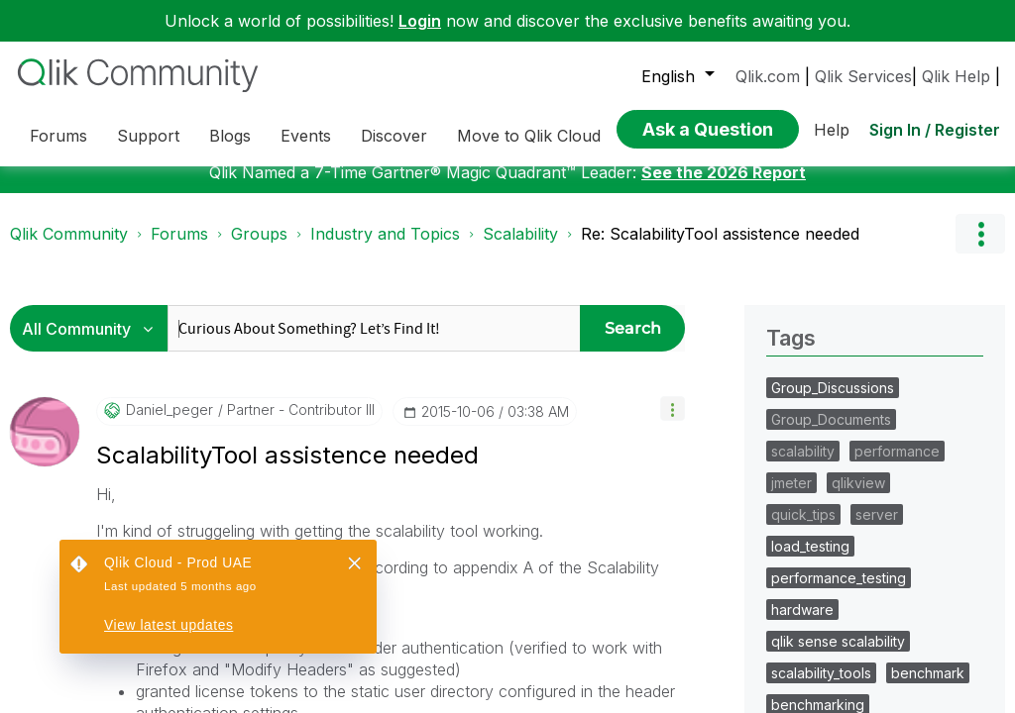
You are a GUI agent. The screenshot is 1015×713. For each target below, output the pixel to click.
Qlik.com (767, 76)
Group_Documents (831, 434)
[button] (672, 423)
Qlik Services (863, 76)
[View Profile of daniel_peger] (169, 425)
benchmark (927, 687)
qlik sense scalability (838, 656)
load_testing (810, 561)
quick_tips (803, 529)
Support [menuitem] (148, 136)
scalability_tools (821, 687)
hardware (802, 624)
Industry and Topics (385, 248)
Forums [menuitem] (58, 136)
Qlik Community (69, 248)
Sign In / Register (934, 130)
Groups (259, 248)
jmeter (791, 497)
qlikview (858, 497)
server (876, 529)
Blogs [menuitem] (230, 136)
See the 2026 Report (723, 187)
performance (897, 466)
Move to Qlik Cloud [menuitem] (529, 136)
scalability (803, 466)
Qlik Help (956, 76)
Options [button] (980, 248)
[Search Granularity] (93, 343)
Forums (179, 248)
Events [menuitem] (306, 136)
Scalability (520, 248)
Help (831, 130)
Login (419, 21)
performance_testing (838, 592)
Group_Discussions (832, 402)
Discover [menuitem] (394, 136)
